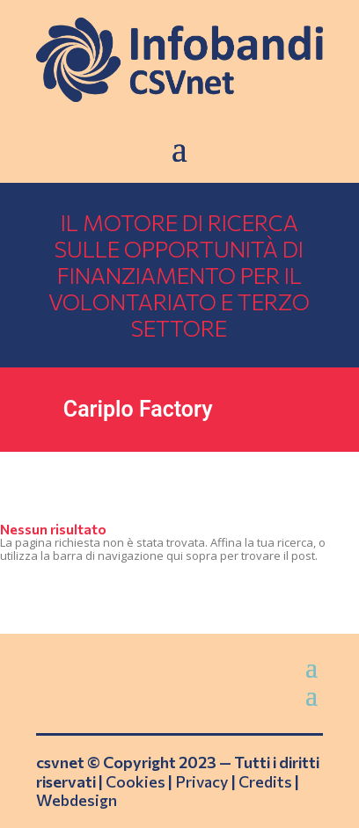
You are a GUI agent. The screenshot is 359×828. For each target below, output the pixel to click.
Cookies (135, 781)
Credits (265, 781)
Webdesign (76, 800)
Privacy (202, 781)
